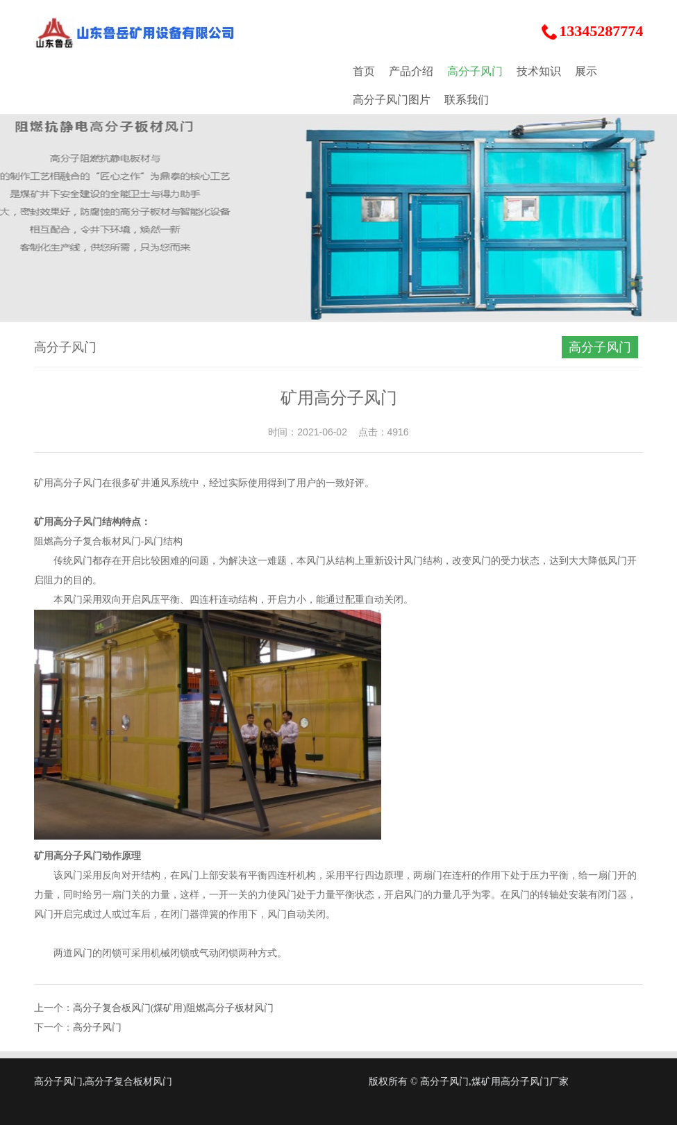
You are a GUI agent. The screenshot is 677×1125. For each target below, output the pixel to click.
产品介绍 (411, 71)
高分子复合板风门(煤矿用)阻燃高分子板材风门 (173, 1008)
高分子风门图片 (392, 100)
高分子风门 (475, 71)
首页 (364, 71)
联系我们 (466, 100)
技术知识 (539, 71)
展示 (586, 71)
